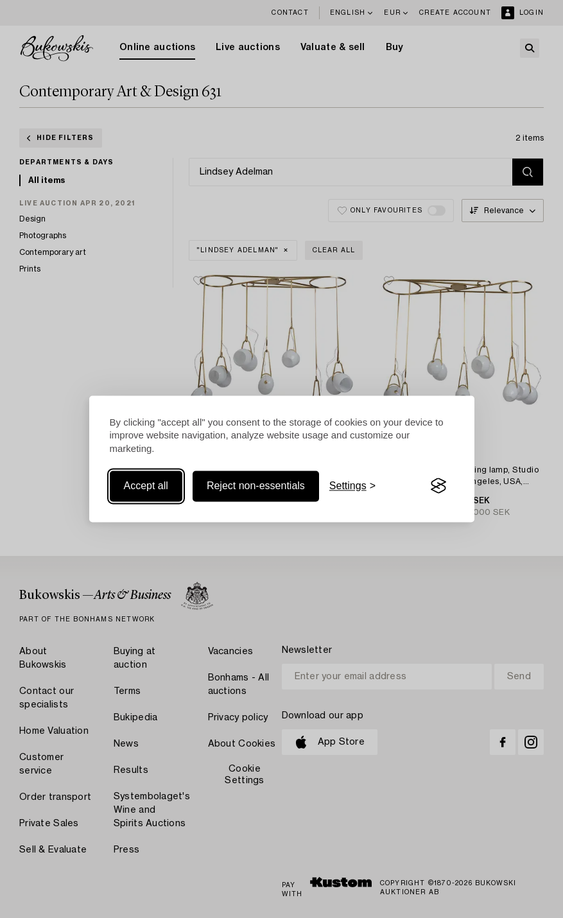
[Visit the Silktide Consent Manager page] (438, 486)
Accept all (146, 485)
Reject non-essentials (256, 485)
